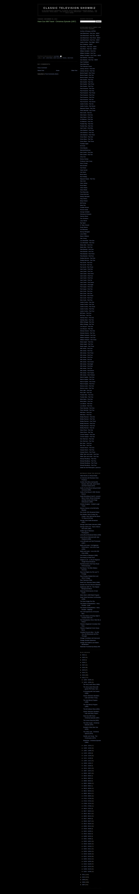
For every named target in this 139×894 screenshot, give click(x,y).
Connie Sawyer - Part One (87, 434)
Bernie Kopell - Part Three (87, 73)
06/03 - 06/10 (87, 816)
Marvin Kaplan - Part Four (87, 383)
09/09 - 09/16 (87, 781)
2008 (83, 882)
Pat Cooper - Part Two (86, 289)
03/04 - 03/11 (87, 849)
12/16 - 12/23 (87, 745)
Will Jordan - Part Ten (86, 368)
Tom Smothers (84, 218)
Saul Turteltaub (84, 62)
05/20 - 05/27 (87, 821)
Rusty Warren (84, 227)
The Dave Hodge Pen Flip (87, 601)
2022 (83, 655)
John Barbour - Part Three (87, 135)
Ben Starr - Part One (86, 443)
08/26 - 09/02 (87, 786)
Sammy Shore (84, 216)
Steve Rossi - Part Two (86, 432)
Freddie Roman (84, 207)
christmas (49, 58)
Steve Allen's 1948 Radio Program (89, 595)
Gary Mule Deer (84, 64)
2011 (83, 874)
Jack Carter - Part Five (86, 278)
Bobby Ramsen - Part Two (87, 419)
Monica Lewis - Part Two (87, 388)
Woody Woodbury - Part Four (88, 465)
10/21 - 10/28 (87, 765)
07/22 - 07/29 (87, 798)
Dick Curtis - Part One (86, 291)
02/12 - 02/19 (87, 856)
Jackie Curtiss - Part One (87, 302)
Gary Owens (83, 198)
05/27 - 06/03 (87, 818)
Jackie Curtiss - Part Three (87, 306)
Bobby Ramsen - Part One (87, 417)
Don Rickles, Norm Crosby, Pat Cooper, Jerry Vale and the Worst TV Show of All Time (90, 516)
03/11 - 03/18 (87, 846)
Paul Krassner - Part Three (87, 93)
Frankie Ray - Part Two (86, 126)
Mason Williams (84, 236)
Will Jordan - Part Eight (86, 364)
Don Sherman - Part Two (87, 441)
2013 (83, 675)
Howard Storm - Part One (87, 447)
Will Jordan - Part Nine (86, 366)
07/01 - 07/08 (87, 806)
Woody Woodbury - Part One (88, 458)
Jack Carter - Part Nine (86, 128)
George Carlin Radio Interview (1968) (90, 524)
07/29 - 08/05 (87, 796)
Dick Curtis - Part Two (86, 293)
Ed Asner (82, 145)
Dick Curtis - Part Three (86, 295)
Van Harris (83, 172)
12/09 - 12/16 (87, 748)
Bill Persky (83, 203)
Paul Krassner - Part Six (87, 99)
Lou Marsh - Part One (86, 403)
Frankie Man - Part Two (86, 397)
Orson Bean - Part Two (86, 139)
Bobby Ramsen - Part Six (87, 428)
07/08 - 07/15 (87, 803)
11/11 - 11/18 (87, 758)
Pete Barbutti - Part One (87, 249)
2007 (83, 884)
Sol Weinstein (84, 229)
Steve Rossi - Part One (86, 430)
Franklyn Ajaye (84, 143)
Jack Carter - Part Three (87, 273)
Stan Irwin (83, 181)
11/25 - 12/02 (87, 753)
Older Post (74, 70)
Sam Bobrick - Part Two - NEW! (89, 60)
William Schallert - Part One (88, 51)
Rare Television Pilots (86, 580)
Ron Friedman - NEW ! (86, 44)
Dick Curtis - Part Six (86, 112)
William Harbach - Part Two (87, 337)
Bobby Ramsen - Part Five (87, 425)
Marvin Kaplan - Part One (87, 377)
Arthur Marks (83, 187)
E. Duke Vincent (84, 225)
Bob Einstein (83, 165)
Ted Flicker (83, 168)
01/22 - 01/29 (87, 864)
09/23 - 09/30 (87, 775)
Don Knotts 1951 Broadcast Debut (89, 512)
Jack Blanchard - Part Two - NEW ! (90, 35)
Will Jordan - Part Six (86, 359)
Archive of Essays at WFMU (88, 31)
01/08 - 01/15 (87, 869)
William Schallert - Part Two (88, 53)
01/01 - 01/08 (87, 871)
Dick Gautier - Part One (86, 79)
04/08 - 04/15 (87, 836)
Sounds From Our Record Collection (90, 584)
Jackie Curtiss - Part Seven (87, 106)
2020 (83, 657)
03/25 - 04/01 (87, 841)
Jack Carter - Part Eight (86, 284)
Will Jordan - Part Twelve (87, 373)
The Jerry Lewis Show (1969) (91, 684)
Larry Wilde (83, 234)
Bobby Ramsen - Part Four (87, 423)
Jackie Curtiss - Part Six (87, 104)
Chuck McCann (84, 194)
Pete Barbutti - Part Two (87, 251)
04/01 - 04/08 (87, 838)
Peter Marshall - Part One (87, 408)
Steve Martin (83, 190)
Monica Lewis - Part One (87, 386)
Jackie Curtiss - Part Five (87, 309)
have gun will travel (60, 58)
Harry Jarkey (83, 183)
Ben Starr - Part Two (86, 445)
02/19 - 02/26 (87, 854)
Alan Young (83, 238)
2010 (83, 877)
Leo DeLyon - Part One (86, 326)
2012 (83, 677)
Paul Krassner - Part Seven (87, 101)
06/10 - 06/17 (87, 813)
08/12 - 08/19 (87, 791)
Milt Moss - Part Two (86, 414)
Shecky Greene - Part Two (87, 333)
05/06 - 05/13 (87, 826)
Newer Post (41, 70)
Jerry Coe (83, 157)
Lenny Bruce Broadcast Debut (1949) (90, 535)
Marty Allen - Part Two (86, 247)
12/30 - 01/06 (87, 680)
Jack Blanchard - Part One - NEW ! (90, 33)
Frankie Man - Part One (86, 395)
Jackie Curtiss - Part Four (87, 311)
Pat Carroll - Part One (86, 262)
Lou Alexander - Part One (87, 240)
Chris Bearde (84, 148)
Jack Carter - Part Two (86, 271)
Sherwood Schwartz (85, 214)
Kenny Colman (84, 159)
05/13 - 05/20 (87, 823)
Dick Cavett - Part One (86, 152)
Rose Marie (83, 185)
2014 (83, 672)
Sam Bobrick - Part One (86, 57)
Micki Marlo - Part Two (86, 401)
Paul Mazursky (84, 192)
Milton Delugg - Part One (87, 322)
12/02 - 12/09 (87, 750)
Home (57, 70)
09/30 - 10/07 (87, 773)
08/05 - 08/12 (87, 793)
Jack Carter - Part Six (86, 280)
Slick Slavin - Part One (86, 115)
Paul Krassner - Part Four (87, 95)
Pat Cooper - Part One (86, 287)
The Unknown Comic (86, 66)
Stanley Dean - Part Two (87, 320)
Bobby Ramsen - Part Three (88, 421)
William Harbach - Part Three (88, 339)
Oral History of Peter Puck (87, 557)
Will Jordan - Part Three (86, 353)
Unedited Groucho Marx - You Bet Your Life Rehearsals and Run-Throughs (89, 634)
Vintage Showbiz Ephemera (88, 640)
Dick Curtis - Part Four (86, 298)
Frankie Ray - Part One (86, 123)
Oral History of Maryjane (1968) (89, 555)
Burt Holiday (83, 176)
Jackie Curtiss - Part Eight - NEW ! (89, 42)
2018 (83, 662)
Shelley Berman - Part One (87, 258)
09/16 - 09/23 (87, 778)
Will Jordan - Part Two (86, 350)
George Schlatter (85, 212)
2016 (83, 667)
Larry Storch (83, 220)
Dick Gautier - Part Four (86, 86)
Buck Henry (83, 174)
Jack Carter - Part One (86, 269)
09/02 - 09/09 (87, 783)
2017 (83, 665)
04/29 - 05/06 (87, 828)
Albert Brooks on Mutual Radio (88, 475)
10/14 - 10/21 (87, 768)
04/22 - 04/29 (87, 831)
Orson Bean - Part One (86, 137)
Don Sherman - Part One (87, 439)
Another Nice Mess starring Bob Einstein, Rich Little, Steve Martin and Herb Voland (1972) (90, 483)
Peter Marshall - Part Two (87, 410)
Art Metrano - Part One (86, 119)
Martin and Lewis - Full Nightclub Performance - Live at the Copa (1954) (89, 547)
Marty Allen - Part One (86, 245)
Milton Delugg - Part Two (87, 324)
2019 (83, 660)
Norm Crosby (84, 163)
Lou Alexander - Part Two (87, 242)
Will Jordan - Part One (86, 348)
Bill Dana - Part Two (85, 315)
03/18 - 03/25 (87, 844)
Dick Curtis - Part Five (86, 300)
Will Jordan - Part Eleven (87, 370)
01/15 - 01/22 (87, 866)
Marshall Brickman (85, 150)
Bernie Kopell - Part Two (87, 75)
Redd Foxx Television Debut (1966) (90, 582)
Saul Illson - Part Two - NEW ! (88, 48)
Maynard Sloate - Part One (87, 108)
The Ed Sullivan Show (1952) (91, 709)
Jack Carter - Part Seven (87, 282)
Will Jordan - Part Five (86, 357)
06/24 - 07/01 (87, 808)
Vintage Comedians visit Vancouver (90, 638)
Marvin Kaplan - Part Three (87, 381)
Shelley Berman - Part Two (87, 260)
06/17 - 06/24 (87, 811)
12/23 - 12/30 (87, 682)
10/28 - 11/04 (87, 763)
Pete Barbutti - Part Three (87, 253)
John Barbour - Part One (87, 130)
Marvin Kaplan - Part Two (87, 379)
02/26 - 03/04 (87, 851)
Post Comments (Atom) (51, 74)
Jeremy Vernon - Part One (87, 68)
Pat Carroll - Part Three (86, 267)
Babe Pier (83, 205)
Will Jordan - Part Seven (87, 361)
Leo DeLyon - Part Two (86, 328)
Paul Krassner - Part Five (87, 97)
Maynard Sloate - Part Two (87, 179)
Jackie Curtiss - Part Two (87, 304)
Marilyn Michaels (85, 196)
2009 (83, 879)
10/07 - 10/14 (87, 770)
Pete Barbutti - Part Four (87, 256)
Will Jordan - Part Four (86, 355)
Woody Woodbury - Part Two (88, 461)
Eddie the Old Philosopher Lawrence (90, 467)
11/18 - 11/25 (87, 755)
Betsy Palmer (84, 201)
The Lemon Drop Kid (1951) (91, 720)
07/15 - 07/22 (87, 801)
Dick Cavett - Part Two (86, 154)
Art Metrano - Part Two (86, 121)
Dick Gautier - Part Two (86, 82)
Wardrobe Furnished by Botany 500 (90, 646)
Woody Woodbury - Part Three (88, 463)
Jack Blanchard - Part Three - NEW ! (90, 38)
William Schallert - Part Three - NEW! (90, 55)
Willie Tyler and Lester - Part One (89, 454)
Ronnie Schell (84, 209)
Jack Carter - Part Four (86, 276)
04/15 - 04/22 (87, 833)
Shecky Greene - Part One (87, 331)
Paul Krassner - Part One (87, 88)
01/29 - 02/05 (87, 861)
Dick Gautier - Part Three (87, 84)
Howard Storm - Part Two (87, 450)
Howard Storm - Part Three (87, 452)
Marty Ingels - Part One (86, 342)
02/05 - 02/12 (87, 859)
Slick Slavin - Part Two (86, 117)
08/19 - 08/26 (87, 788)
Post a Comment (42, 67)
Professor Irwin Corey (86, 161)
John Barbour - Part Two (87, 132)
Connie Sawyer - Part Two (87, 436)
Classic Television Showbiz (69, 7)
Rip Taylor (83, 223)
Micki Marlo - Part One (86, 399)
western (70, 58)
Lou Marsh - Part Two (86, 406)
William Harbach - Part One (87, 335)
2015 (83, 670)
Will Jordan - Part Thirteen (87, 375)
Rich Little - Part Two (86, 392)
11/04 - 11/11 (87, 760)
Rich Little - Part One (86, 390)
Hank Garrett (83, 170)
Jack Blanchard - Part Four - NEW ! (90, 40)
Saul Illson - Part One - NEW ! (88, 46)
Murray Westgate (85, 231)
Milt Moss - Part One (86, 412)
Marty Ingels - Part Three (87, 346)
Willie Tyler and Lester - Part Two (89, 456)
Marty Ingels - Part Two (86, 344)
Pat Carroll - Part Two (86, 265)
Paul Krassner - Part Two (87, 90)
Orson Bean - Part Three (87, 141)
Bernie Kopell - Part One (87, 77)
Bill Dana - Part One (85, 313)
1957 (44, 58)
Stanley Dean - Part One (87, 317)
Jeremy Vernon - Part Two (87, 71)
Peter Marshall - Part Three (87, 110)
